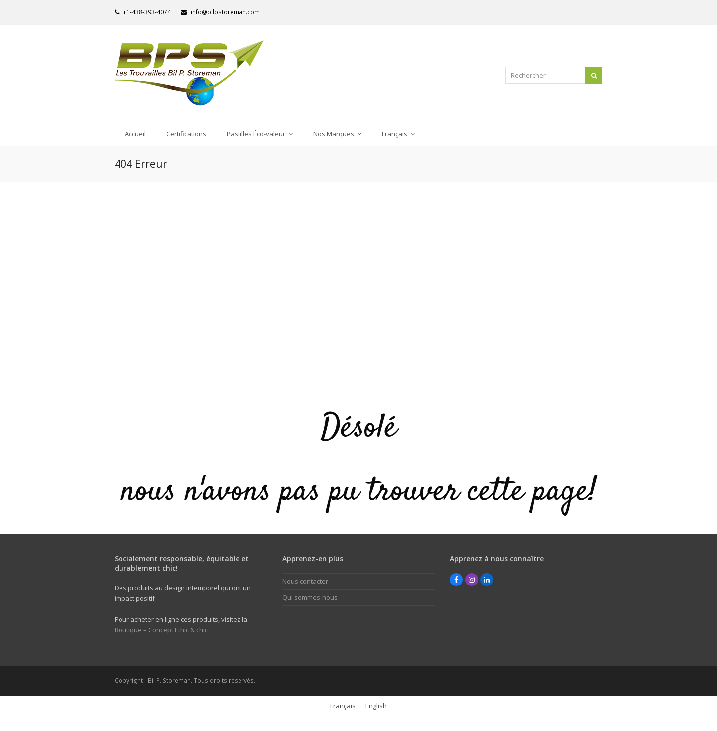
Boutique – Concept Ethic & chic (161, 629)
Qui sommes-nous (310, 597)
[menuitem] (398, 133)
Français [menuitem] (343, 705)
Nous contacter (305, 581)
